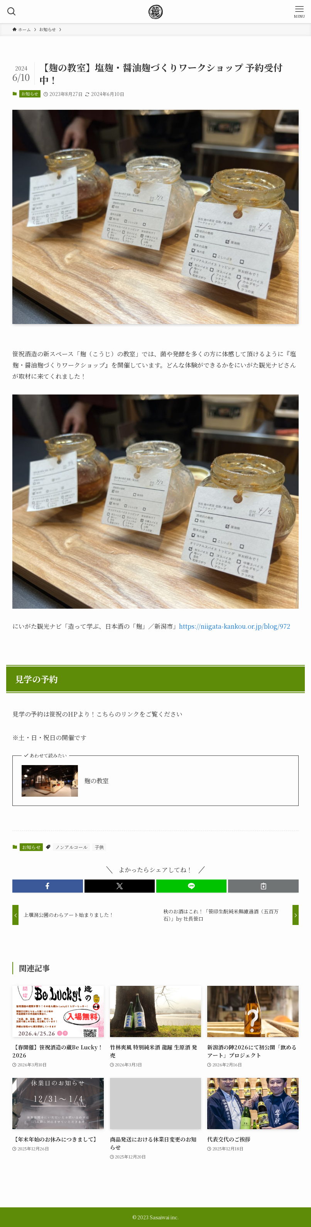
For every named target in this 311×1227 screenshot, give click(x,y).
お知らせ (29, 94)
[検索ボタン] (11, 11)
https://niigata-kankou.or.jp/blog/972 (234, 626)
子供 (99, 847)
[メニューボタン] (299, 11)
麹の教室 (96, 781)
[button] (47, 886)
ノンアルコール (71, 847)
